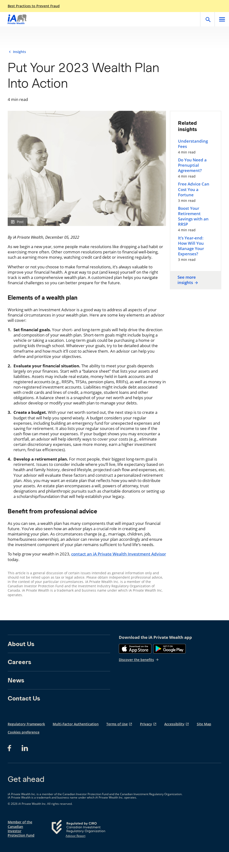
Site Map (204, 724)
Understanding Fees (193, 144)
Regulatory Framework (26, 724)
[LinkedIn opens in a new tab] (25, 748)
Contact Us (24, 698)
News (16, 680)
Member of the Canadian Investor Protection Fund (21, 829)
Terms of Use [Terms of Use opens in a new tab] (117, 724)
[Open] (207, 19)
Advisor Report (75, 836)
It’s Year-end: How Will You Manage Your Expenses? (191, 246)
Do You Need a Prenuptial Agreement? (192, 165)
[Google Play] (169, 649)
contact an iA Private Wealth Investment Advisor (118, 554)
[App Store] (135, 649)
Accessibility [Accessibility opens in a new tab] (174, 724)
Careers (19, 662)
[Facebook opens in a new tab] (11, 748)
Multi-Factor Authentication (76, 724)
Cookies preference (23, 732)
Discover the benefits (139, 659)
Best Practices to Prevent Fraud (34, 6)
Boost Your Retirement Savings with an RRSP (193, 216)
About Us (21, 643)
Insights (19, 52)
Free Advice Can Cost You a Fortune (193, 189)
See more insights (188, 280)
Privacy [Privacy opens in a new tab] (146, 724)
